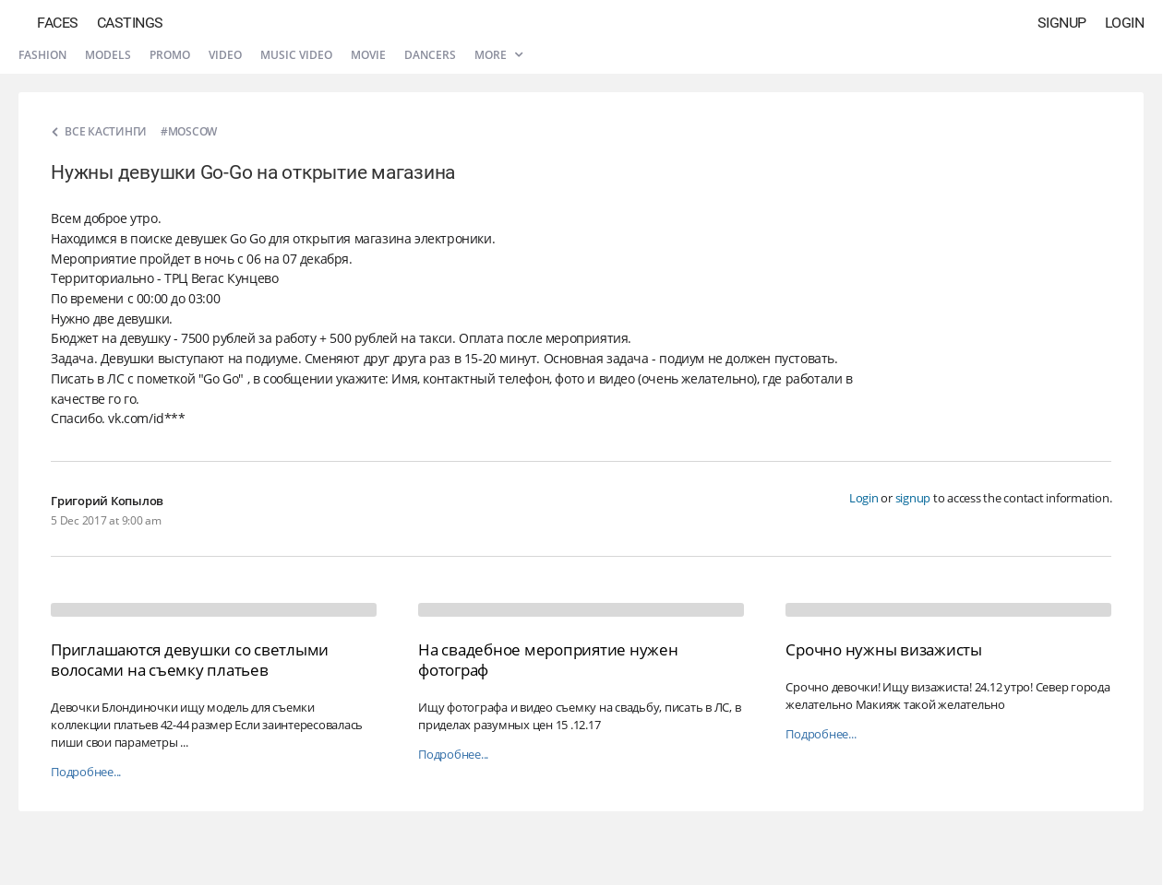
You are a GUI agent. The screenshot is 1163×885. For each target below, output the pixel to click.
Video (225, 55)
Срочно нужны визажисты (883, 649)
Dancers (430, 55)
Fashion (42, 55)
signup (913, 498)
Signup (1061, 22)
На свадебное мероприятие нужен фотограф (548, 659)
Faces (57, 22)
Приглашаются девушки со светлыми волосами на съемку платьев (190, 659)
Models (108, 55)
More (498, 55)
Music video (296, 55)
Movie (368, 55)
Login (1125, 22)
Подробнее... (86, 772)
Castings (130, 22)
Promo (170, 55)
